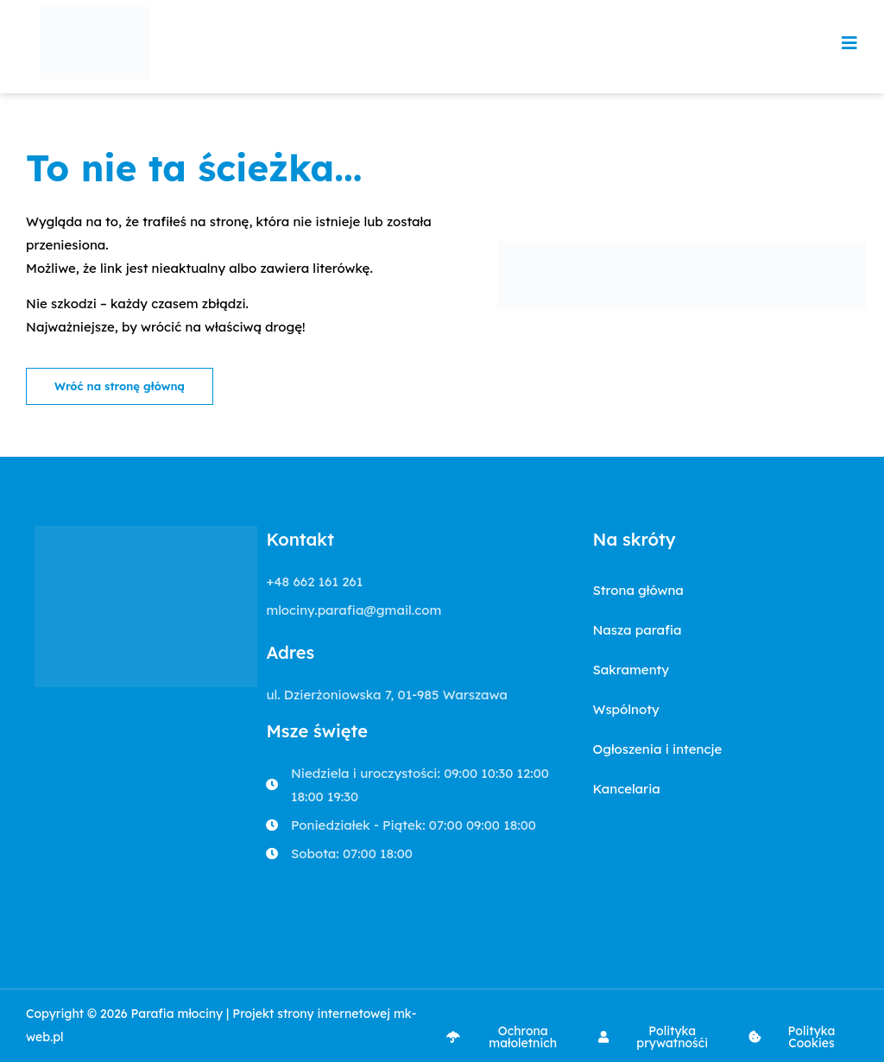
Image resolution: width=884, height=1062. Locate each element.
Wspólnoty (625, 709)
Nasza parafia (636, 630)
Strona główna (637, 590)
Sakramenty (630, 669)
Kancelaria (626, 789)
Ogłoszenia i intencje (657, 749)
